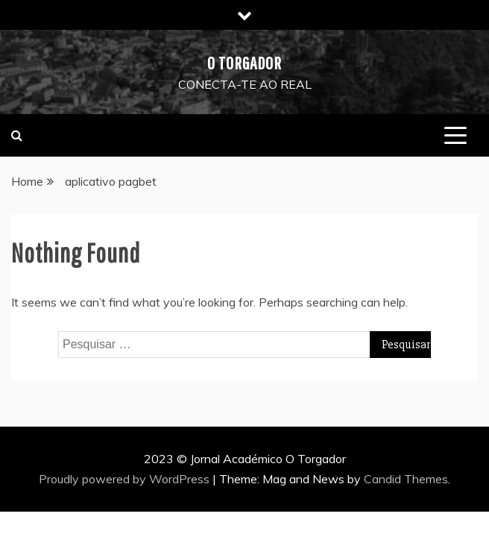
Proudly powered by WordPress (125, 478)
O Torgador (244, 62)
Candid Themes (406, 478)
